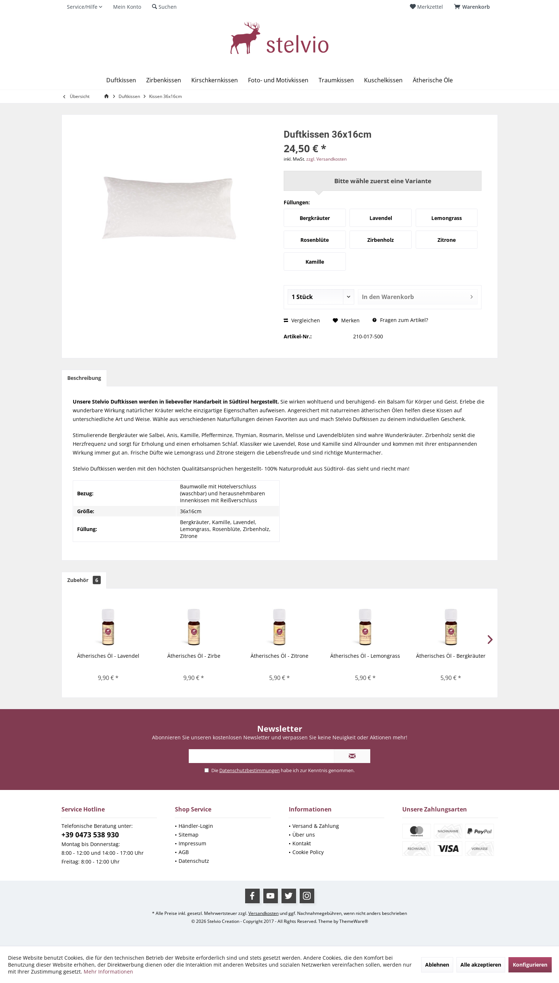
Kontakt (301, 843)
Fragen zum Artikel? (400, 319)
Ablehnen (437, 964)
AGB (184, 852)
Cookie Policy (308, 852)
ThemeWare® (353, 921)
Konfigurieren (530, 964)
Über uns (303, 834)
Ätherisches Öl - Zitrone (279, 655)
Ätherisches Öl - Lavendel (108, 655)
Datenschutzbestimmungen (249, 770)
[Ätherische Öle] (433, 80)
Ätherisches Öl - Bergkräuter (451, 655)
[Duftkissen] (121, 80)
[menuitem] (473, 7)
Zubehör (84, 580)
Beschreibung (84, 377)
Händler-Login (196, 825)
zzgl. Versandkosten (326, 159)
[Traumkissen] (336, 80)
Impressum (192, 843)
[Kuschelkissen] (383, 80)
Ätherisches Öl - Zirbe (193, 655)
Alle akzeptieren (480, 964)
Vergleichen (302, 320)
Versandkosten (263, 913)
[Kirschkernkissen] (214, 80)
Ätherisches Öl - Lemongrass (365, 655)
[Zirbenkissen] (163, 80)
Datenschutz (194, 860)
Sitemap (189, 834)
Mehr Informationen (108, 971)
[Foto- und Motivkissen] (278, 80)
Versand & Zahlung (315, 825)
